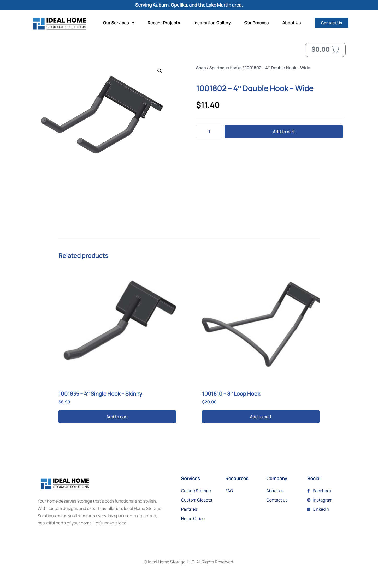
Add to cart (284, 131)
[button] (159, 71)
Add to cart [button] (117, 417)
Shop (201, 67)
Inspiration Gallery (212, 23)
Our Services (118, 22)
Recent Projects (164, 23)
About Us (291, 23)
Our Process (256, 23)
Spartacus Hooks (227, 67)
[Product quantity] (209, 131)
